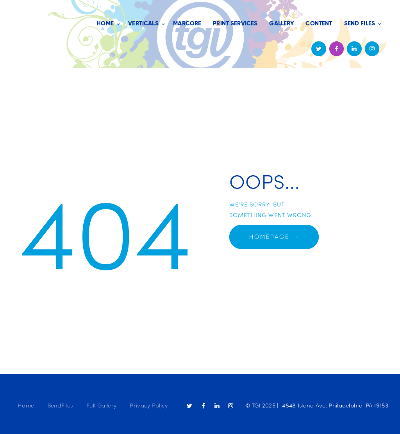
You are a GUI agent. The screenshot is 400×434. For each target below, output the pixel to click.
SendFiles (60, 405)
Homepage (269, 236)
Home (26, 405)
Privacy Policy (149, 405)
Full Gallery (101, 405)
